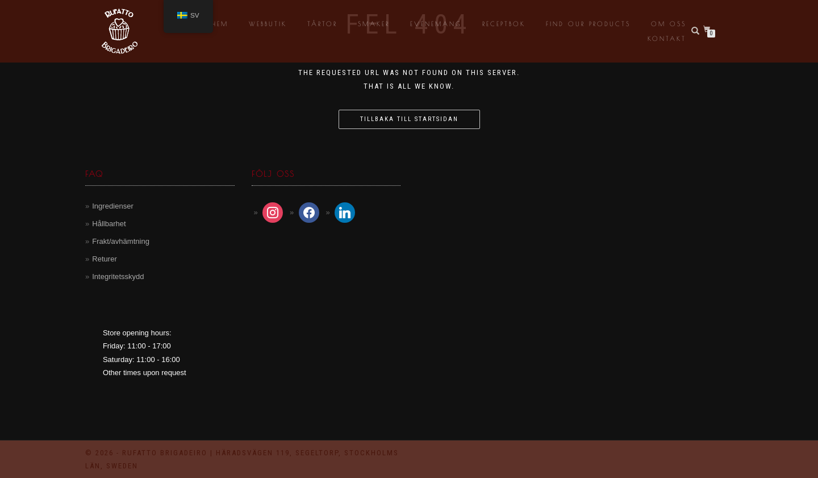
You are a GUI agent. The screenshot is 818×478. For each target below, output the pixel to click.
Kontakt (667, 38)
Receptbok (503, 23)
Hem (219, 23)
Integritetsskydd (118, 276)
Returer (104, 259)
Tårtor (322, 23)
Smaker (374, 23)
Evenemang (436, 23)
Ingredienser (112, 206)
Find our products (588, 23)
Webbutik (268, 23)
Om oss (668, 23)
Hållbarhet (109, 223)
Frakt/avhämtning (120, 241)
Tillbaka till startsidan (409, 119)
